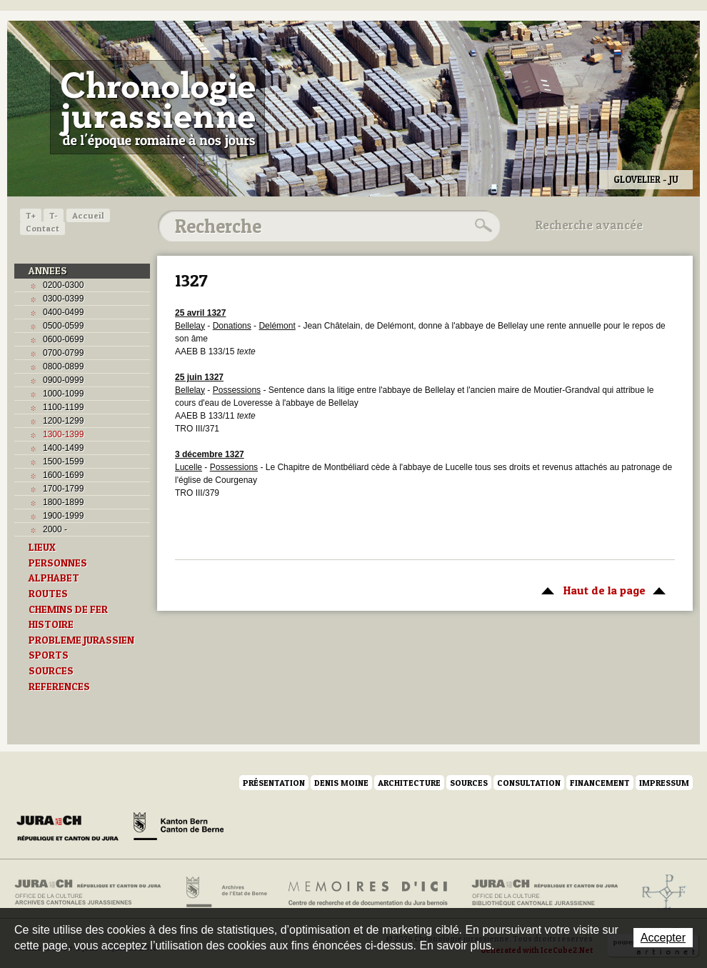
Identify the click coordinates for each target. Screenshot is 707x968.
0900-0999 (63, 380)
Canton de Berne (179, 829)
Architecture (409, 782)
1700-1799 (63, 489)
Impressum (664, 782)
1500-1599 (63, 461)
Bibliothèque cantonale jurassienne (545, 892)
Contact (42, 228)
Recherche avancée (589, 225)
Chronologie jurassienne (157, 107)
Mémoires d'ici (369, 892)
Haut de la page (601, 589)
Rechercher (481, 225)
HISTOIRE (51, 624)
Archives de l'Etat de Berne (225, 892)
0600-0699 (63, 339)
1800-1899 (63, 502)
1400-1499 (63, 448)
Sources (469, 782)
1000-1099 (63, 394)
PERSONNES (58, 563)
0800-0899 (63, 366)
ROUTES (48, 593)
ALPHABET (54, 578)
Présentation (274, 782)
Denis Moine (341, 782)
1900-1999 (63, 516)
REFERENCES (59, 686)
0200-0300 (63, 285)
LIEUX (42, 547)
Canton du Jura (71, 829)
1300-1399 (63, 434)
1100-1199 (63, 407)
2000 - (55, 529)
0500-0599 (63, 326)
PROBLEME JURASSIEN (81, 640)
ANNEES (48, 270)
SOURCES (51, 670)
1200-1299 (63, 421)
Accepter (663, 938)
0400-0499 (63, 312)
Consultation (529, 782)
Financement (600, 782)
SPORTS (49, 655)
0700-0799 (63, 353)
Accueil (88, 215)
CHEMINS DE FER (68, 609)
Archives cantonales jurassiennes (93, 892)
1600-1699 (63, 475)
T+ (31, 215)
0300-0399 (63, 299)
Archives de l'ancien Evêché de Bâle (659, 892)
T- (53, 215)
